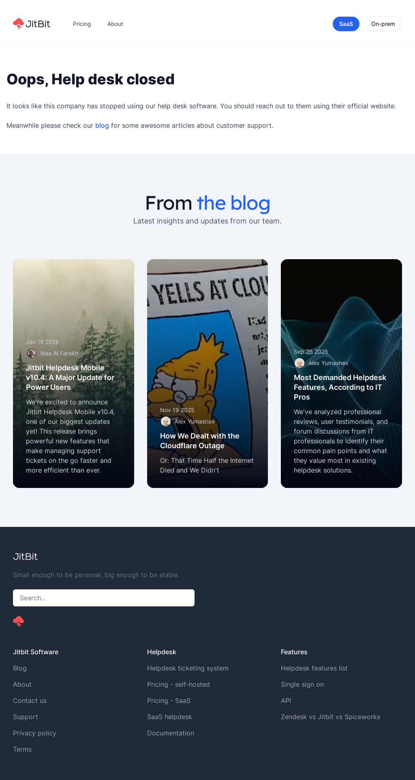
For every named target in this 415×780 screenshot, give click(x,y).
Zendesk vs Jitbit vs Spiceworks (330, 717)
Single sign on (302, 684)
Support (25, 717)
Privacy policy (34, 733)
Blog (20, 668)
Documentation (170, 733)
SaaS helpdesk (169, 717)
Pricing (82, 23)
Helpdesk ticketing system (188, 668)
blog (102, 125)
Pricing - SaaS (168, 700)
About (115, 23)
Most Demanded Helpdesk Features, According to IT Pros (340, 387)
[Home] (31, 24)
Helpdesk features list (314, 668)
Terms (22, 749)
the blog (233, 202)
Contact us (30, 700)
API (286, 700)
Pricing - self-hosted (178, 684)
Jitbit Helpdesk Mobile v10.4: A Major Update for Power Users (70, 377)
